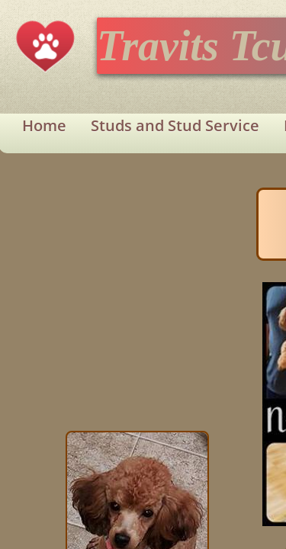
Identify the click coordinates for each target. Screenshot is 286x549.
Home (44, 125)
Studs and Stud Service (175, 125)
